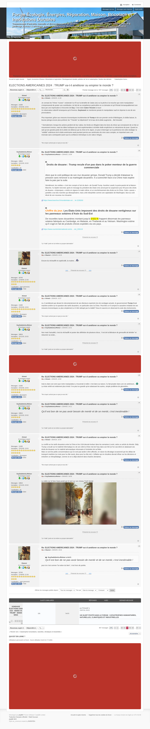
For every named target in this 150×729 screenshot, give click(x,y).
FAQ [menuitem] (9, 37)
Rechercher (64, 89)
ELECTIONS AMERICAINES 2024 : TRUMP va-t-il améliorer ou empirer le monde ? (61, 85)
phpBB (21, 715)
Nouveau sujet (16, 90)
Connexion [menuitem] (137, 5)
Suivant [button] (140, 90)
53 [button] (130, 90)
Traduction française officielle (18, 717)
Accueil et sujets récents (78, 715)
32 (19, 621)
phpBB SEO (13, 719)
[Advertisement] (75, 58)
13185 (21, 105)
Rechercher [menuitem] (17, 37)
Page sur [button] (111, 90)
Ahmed (24, 95)
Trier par (86, 590)
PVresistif (85, 608)
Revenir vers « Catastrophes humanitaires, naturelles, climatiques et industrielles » (36, 632)
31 (17, 621)
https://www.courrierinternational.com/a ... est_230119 (63, 229)
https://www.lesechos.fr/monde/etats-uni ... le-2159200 (63, 200)
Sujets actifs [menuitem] (138, 9)
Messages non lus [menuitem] (108, 9)
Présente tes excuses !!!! (90, 237)
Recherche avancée (67, 89)
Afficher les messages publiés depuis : (55, 590)
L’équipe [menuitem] (26, 37)
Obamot (24, 268)
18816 (21, 161)
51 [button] (124, 90)
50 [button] (122, 90)
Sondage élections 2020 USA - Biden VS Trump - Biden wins (16, 611)
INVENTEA (31, 721)
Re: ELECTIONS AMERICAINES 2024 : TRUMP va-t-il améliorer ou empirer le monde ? (79, 96)
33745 (21, 278)
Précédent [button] (115, 90)
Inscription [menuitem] (126, 5)
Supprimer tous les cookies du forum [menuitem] (100, 715)
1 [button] (117, 90)
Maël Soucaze (33, 717)
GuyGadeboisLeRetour (24, 152)
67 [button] (137, 90)
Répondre (31, 90)
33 (21, 621)
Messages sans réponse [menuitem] (124, 9)
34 (21, 623)
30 (15, 621)
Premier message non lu (90, 90)
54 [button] (132, 90)
